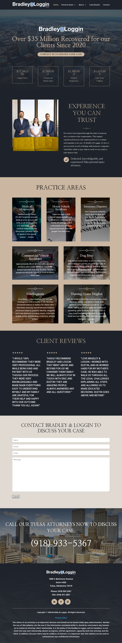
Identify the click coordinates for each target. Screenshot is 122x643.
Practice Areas (67, 5)
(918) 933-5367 (61, 543)
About (81, 5)
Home (55, 5)
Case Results (94, 5)
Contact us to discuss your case (61, 54)
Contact (106, 5)
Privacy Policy (61, 618)
